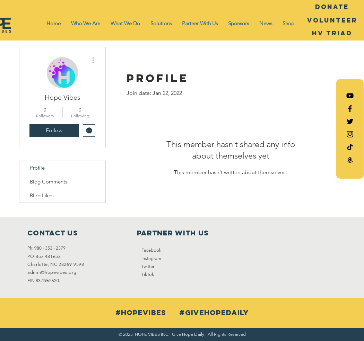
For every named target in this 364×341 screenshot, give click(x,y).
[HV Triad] (332, 33)
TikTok (147, 274)
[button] (85, 23)
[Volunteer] (332, 20)
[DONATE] (332, 7)
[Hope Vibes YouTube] (350, 95)
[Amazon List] (350, 159)
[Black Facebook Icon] (350, 108)
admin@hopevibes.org (51, 272)
